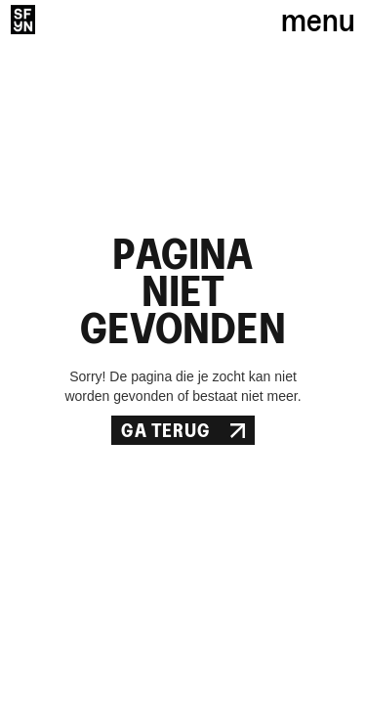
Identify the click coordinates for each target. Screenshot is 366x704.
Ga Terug (182, 430)
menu (318, 19)
